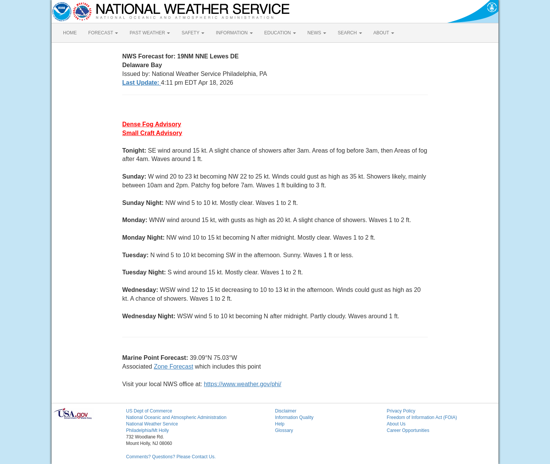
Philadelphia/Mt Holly (147, 430)
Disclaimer (285, 411)
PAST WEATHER (149, 32)
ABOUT (384, 32)
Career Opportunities (408, 430)
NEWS (316, 32)
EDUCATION (280, 32)
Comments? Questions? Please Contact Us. (171, 456)
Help (280, 424)
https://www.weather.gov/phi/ (242, 384)
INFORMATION (234, 32)
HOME (70, 32)
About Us (396, 424)
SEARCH (350, 32)
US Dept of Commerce (149, 411)
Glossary (284, 430)
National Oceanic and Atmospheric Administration (176, 417)
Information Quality (294, 417)
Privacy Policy (401, 411)
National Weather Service (152, 424)
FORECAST (103, 32)
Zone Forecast (173, 366)
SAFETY (192, 32)
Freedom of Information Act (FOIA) (422, 417)
